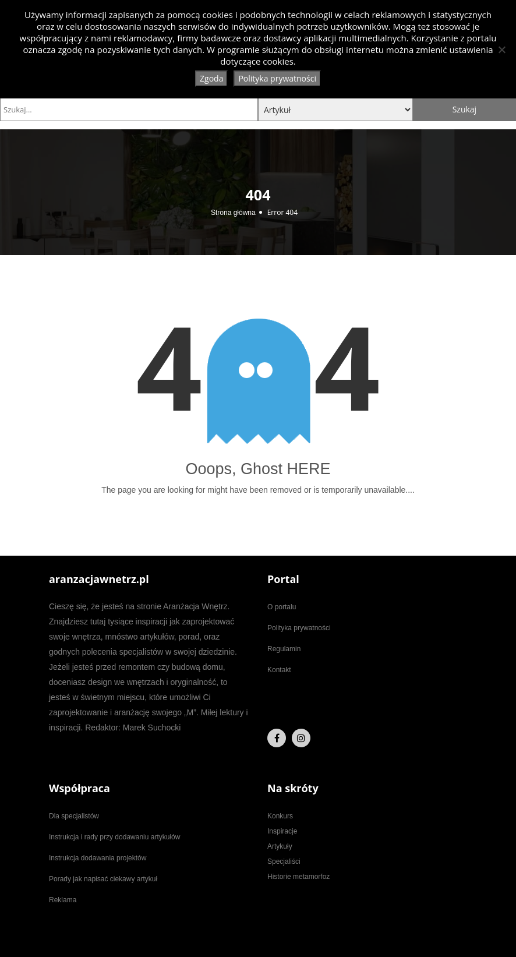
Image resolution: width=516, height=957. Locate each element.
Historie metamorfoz (298, 877)
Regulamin (284, 649)
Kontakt (279, 670)
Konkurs (280, 816)
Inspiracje (282, 831)
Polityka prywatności (299, 628)
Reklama (62, 900)
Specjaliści (284, 861)
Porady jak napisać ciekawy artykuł (103, 879)
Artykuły (279, 846)
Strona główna (233, 213)
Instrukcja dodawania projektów (97, 858)
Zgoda (211, 78)
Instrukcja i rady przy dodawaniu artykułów (114, 837)
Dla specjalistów (74, 816)
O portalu (281, 607)
